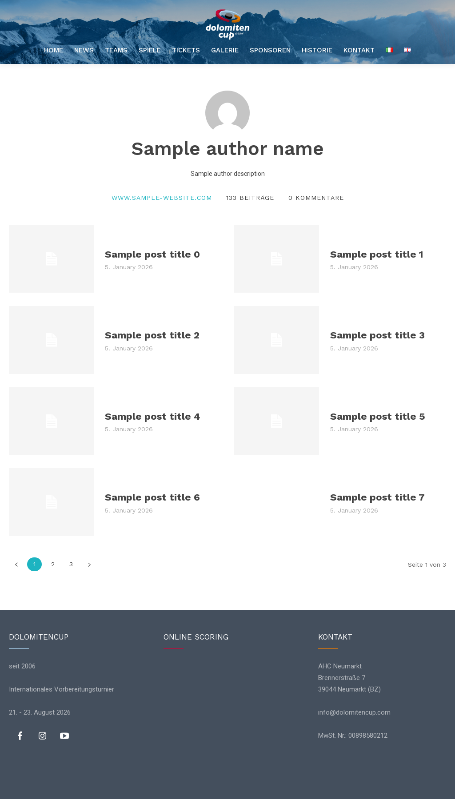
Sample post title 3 (376, 335)
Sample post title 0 (152, 253)
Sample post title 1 (376, 253)
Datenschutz (205, 787)
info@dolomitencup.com (354, 712)
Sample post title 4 (152, 415)
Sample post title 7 (376, 497)
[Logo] (227, 24)
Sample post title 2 (151, 335)
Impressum (252, 787)
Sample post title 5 (377, 415)
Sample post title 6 (152, 497)
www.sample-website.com (162, 197)
